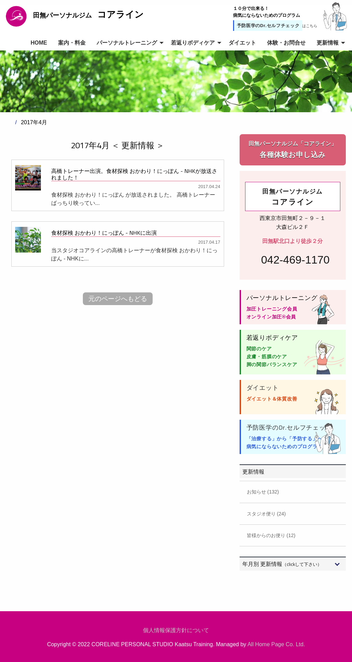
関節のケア (259, 348)
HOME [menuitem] (39, 43)
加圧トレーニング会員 (271, 309)
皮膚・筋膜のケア (266, 356)
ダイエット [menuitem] (242, 43)
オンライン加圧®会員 (271, 317)
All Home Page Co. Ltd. (276, 644)
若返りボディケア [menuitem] (193, 43)
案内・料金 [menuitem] (72, 43)
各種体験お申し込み (292, 149)
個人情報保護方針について (176, 630)
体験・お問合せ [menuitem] (286, 43)
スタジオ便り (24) (266, 513)
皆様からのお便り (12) (271, 535)
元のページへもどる (117, 298)
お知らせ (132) (263, 492)
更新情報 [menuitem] (328, 43)
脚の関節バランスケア (271, 364)
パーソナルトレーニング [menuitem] (127, 43)
